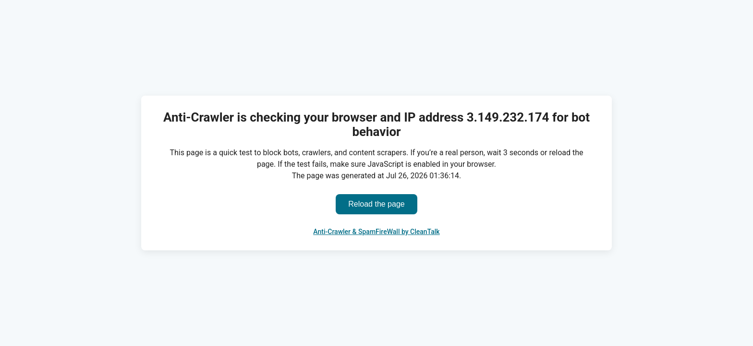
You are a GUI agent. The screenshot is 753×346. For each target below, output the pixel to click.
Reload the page (376, 204)
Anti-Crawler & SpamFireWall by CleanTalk (376, 231)
